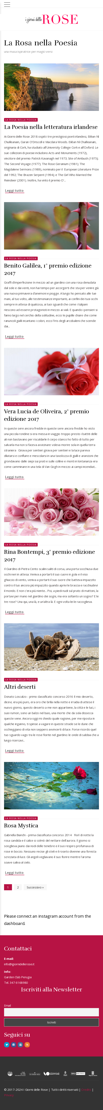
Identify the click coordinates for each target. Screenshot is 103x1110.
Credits (86, 1090)
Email (7, 1005)
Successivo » (35, 887)
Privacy (9, 1095)
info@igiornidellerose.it (19, 964)
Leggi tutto (14, 190)
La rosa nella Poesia (20, 119)
